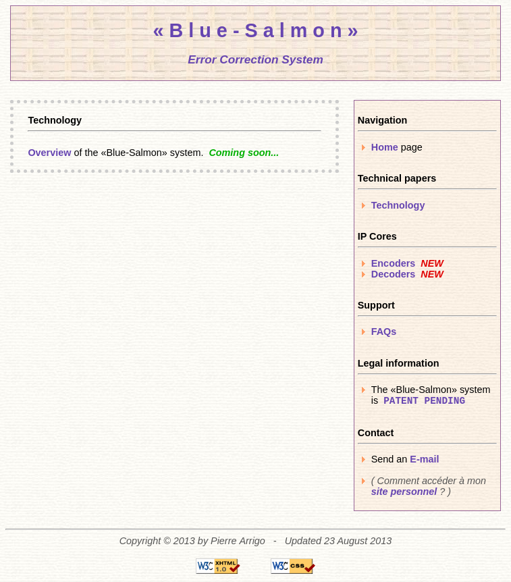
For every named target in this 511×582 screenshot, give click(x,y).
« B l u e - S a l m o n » (255, 30)
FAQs (384, 331)
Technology (398, 205)
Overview (49, 152)
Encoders (393, 263)
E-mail (424, 459)
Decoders (393, 274)
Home (384, 147)
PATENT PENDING (424, 401)
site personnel (404, 491)
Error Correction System (255, 59)
